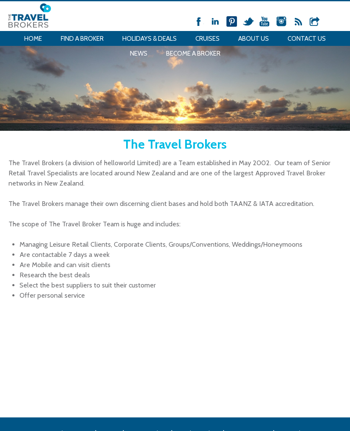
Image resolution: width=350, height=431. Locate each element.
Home (33, 38)
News (138, 53)
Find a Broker (82, 38)
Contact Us (307, 38)
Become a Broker (193, 53)
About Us (253, 38)
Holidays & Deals (149, 38)
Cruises (207, 38)
